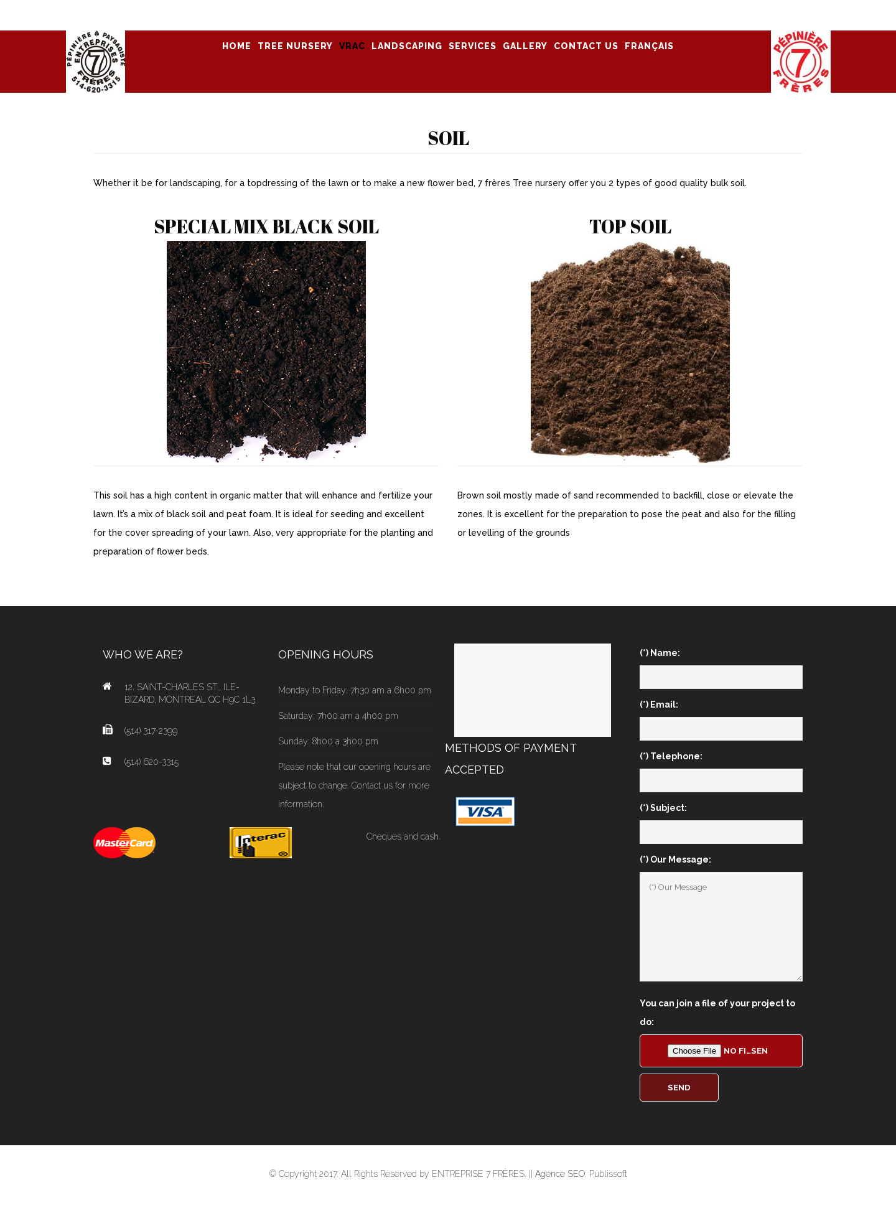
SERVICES (473, 46)
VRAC (352, 46)
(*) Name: (660, 653)
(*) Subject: (663, 808)
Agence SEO (560, 1174)
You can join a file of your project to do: (717, 1012)
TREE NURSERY (295, 46)
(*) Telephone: (671, 756)
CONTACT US (586, 46)
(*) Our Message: (675, 859)
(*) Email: (659, 704)
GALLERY (525, 46)
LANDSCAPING (406, 46)
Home (236, 46)
